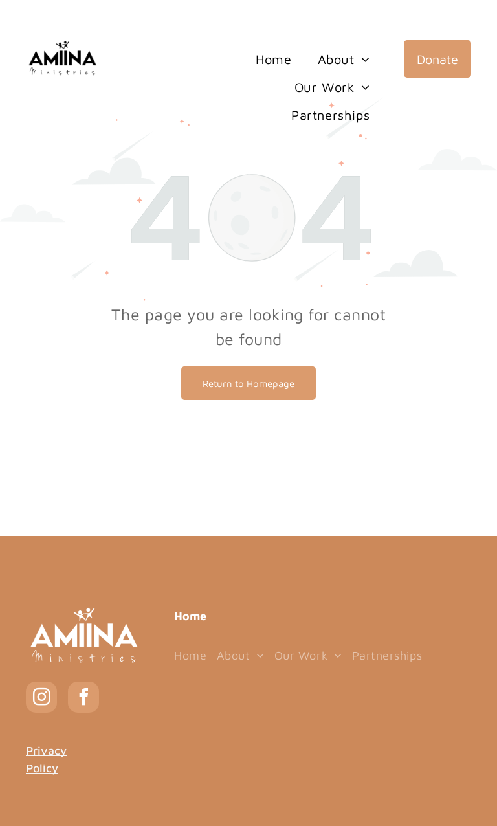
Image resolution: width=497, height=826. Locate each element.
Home (190, 616)
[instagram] (41, 699)
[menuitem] (273, 60)
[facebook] (83, 699)
